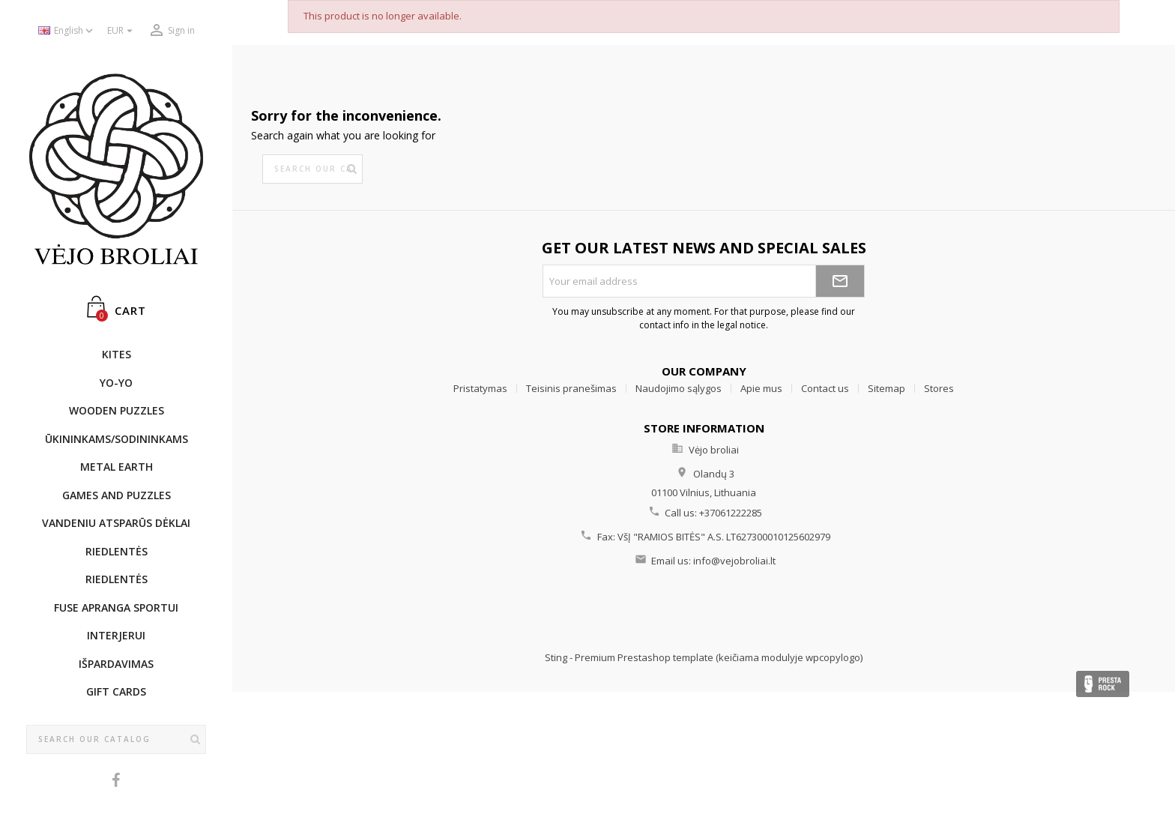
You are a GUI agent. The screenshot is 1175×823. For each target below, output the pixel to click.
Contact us (825, 388)
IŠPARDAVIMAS (116, 664)
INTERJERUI (116, 635)
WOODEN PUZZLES (116, 410)
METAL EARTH (116, 466)
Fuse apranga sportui (116, 607)
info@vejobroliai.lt (734, 560)
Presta (1102, 684)
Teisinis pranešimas (571, 388)
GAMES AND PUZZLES (116, 495)
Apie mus (761, 388)
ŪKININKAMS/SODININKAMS (116, 439)
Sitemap (886, 388)
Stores (939, 388)
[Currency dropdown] (121, 31)
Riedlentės (116, 551)
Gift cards (116, 691)
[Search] (116, 740)
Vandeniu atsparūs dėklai (116, 523)
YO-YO (116, 383)
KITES (116, 354)
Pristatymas (480, 388)
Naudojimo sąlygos (678, 388)
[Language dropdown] (67, 31)
